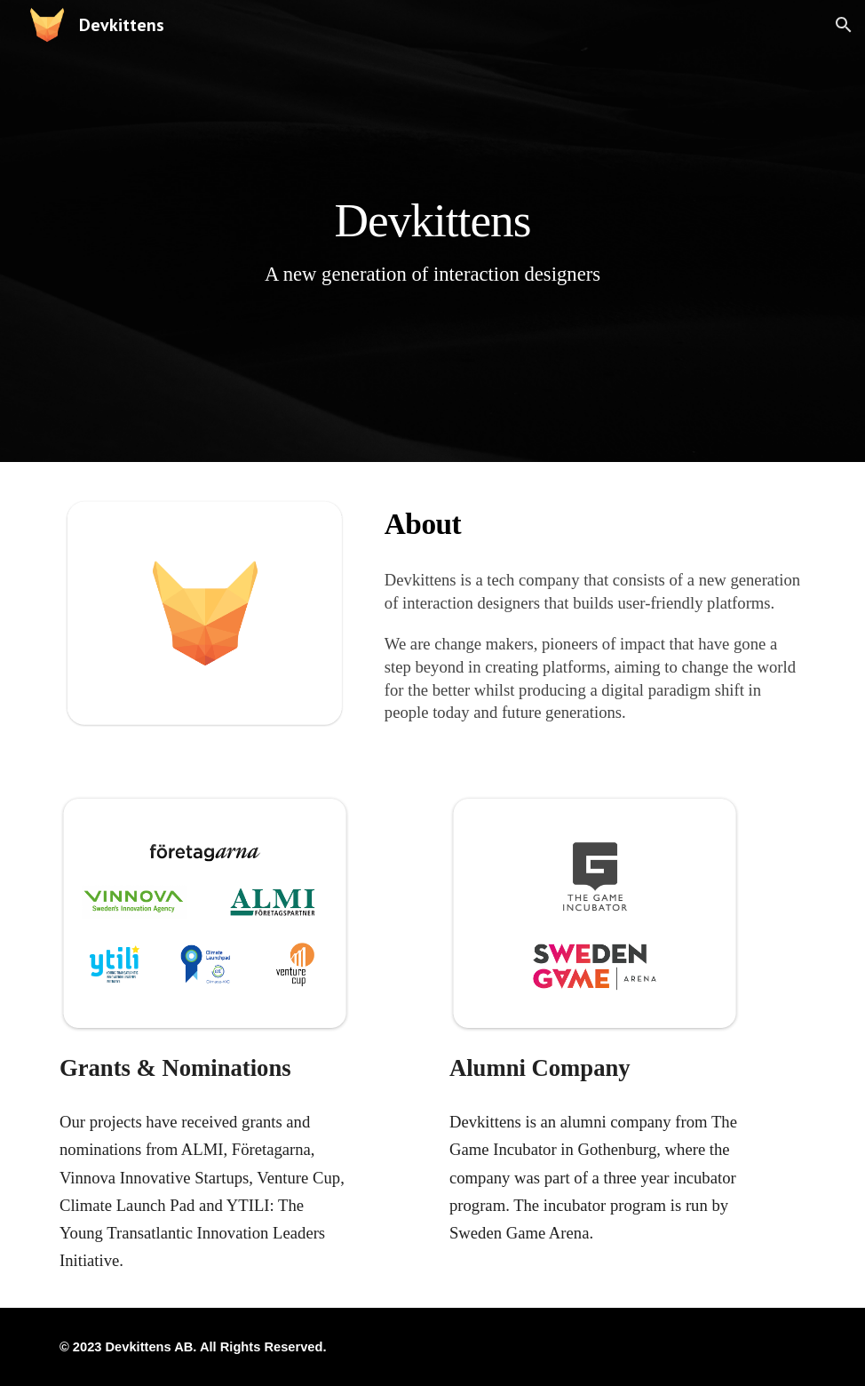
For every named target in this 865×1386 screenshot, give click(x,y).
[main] (432, 230)
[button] (843, 25)
